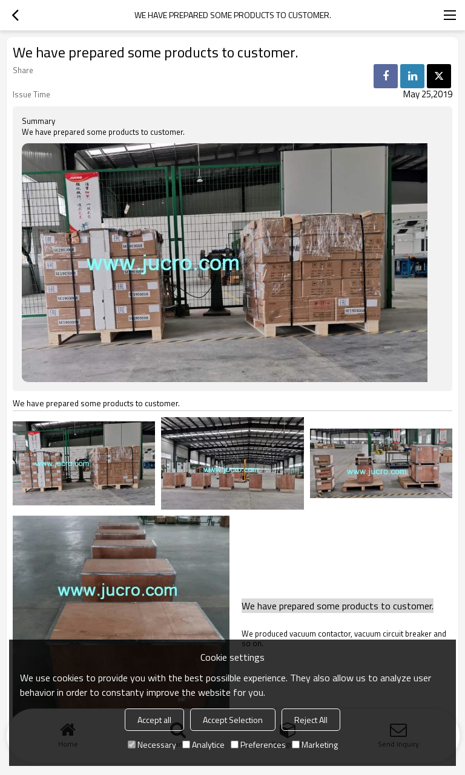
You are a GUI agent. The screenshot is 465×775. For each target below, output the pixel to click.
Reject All (311, 719)
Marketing (315, 744)
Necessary (152, 744)
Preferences (258, 744)
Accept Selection (233, 719)
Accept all (154, 719)
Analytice (203, 744)
